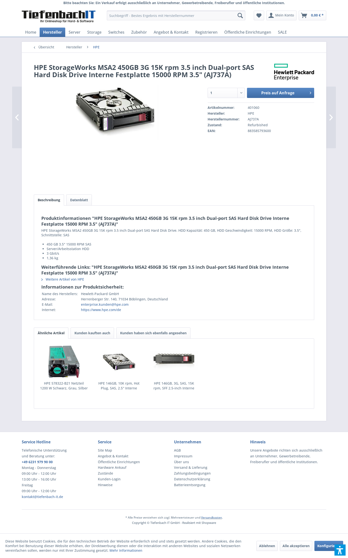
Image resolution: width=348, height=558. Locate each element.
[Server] (74, 32)
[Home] (31, 32)
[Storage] (94, 32)
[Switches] (116, 32)
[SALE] (282, 32)
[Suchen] (240, 15)
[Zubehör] (139, 32)
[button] (340, 550)
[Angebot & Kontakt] (171, 32)
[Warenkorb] (312, 15)
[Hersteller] (52, 32)
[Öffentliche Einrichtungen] (248, 32)
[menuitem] (176, 15)
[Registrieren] (206, 32)
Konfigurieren (328, 545)
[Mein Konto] (281, 15)
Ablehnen (267, 545)
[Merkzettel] (259, 15)
